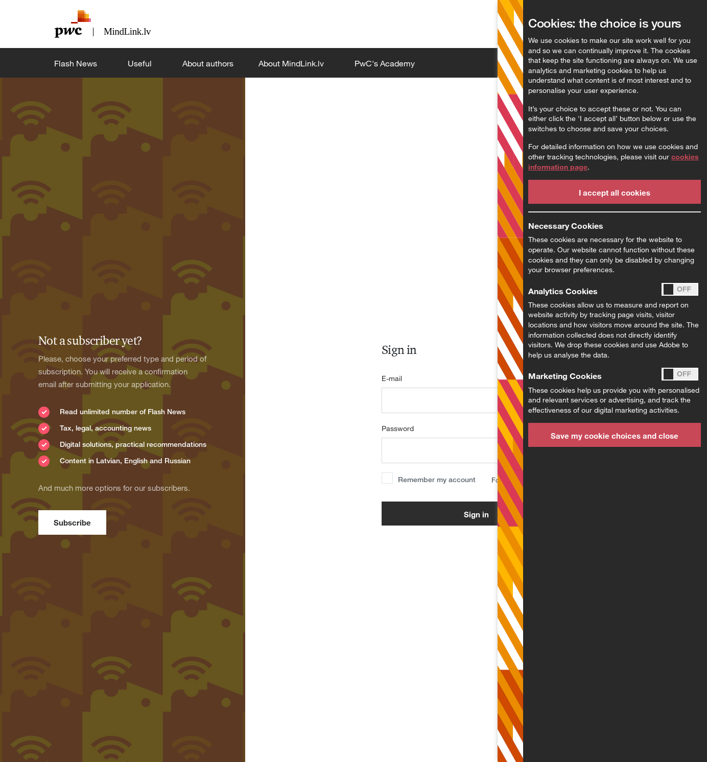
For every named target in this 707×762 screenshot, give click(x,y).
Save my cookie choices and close (614, 435)
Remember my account (437, 479)
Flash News (76, 63)
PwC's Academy (386, 63)
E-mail (392, 378)
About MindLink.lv (292, 63)
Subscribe (72, 522)
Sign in (476, 514)
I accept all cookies (614, 192)
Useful (141, 63)
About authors (207, 63)
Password (398, 428)
